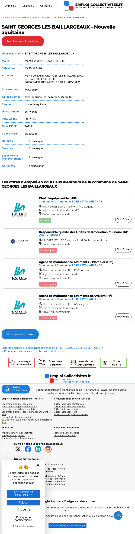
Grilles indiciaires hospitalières (70, 406)
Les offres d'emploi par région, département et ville (26, 413)
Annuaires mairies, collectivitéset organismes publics (18, 434)
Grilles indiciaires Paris (65, 412)
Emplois (10, 5)
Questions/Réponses (65, 435)
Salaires (28, 5)
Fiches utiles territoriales (66, 433)
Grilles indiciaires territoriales (69, 404)
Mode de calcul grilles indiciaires (71, 414)
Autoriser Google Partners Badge (67, 525)
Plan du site (97, 393)
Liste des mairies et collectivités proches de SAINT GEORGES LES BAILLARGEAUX (52, 347)
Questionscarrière (55, 363)
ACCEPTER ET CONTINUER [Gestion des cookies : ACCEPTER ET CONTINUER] (23, 494)
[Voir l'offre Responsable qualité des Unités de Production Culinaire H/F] (67, 242)
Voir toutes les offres (20, 334)
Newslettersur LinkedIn (86, 363)
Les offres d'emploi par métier (17, 404)
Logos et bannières (47, 389)
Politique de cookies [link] (23, 526)
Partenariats (91, 389)
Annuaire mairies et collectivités (28, 17)
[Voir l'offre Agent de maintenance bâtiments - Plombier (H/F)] (67, 273)
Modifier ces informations (22, 41)
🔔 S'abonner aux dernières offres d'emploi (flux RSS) (27, 421)
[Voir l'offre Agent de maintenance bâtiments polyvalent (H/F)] (67, 307)
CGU (104, 389)
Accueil (6, 17)
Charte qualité (117, 389)
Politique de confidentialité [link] (23, 519)
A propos (82, 393)
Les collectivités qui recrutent (17, 417)
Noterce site (116, 363)
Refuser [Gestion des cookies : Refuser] (23, 502)
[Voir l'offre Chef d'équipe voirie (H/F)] (67, 210)
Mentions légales (72, 389)
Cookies (112, 393)
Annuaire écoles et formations (17, 438)
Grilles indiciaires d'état (66, 409)
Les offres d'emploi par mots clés (19, 406)
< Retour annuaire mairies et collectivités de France (33, 351)
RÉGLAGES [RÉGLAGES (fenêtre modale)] (23, 509)
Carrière (46, 5)
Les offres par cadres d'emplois (18, 409)
